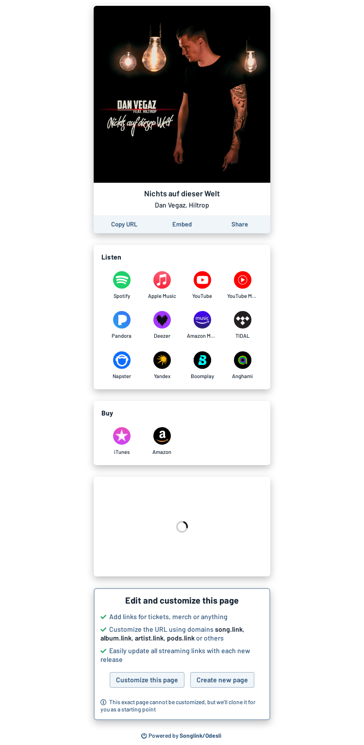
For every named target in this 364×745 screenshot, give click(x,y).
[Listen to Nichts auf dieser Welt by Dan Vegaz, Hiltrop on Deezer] (162, 325)
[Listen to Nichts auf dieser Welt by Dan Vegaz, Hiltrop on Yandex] (162, 365)
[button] (182, 654)
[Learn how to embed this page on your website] (182, 224)
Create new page (222, 680)
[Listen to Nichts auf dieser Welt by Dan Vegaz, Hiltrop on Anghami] (242, 365)
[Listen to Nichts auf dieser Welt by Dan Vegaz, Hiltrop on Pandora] (121, 325)
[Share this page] (240, 224)
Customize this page (147, 680)
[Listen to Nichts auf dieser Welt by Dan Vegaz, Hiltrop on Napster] (121, 365)
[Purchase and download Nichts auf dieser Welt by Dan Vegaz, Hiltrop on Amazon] (162, 441)
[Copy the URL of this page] (124, 224)
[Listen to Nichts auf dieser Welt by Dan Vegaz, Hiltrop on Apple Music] (162, 285)
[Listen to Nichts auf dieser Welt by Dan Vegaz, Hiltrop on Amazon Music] (202, 325)
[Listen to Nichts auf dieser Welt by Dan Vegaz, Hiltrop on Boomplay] (202, 365)
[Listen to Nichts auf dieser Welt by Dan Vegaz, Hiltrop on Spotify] (121, 285)
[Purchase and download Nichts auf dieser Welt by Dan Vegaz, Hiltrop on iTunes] (121, 441)
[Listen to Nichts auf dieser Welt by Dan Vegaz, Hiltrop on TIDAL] (242, 325)
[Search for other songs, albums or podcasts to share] (181, 736)
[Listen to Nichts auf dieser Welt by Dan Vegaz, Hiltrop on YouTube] (202, 285)
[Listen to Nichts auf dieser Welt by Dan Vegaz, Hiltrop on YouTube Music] (242, 285)
